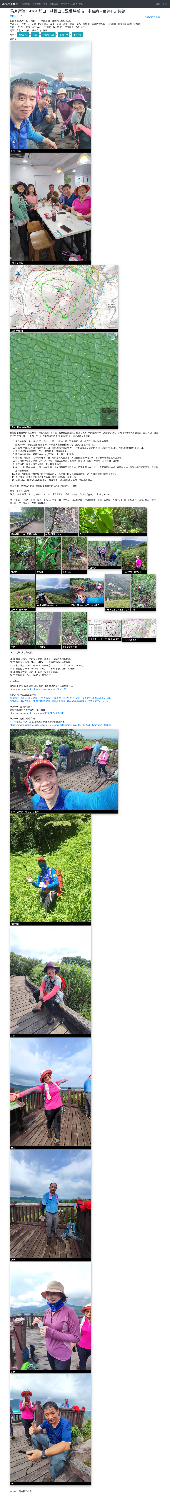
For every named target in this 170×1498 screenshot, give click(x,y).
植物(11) (63, 34)
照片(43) (23, 34)
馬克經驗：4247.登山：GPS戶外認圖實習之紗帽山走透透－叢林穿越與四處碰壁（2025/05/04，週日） (59, 701)
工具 (73, 3)
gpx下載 (77, 34)
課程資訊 (54, 3)
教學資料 (36, 3)
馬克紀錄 (26, 3)
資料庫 (64, 3)
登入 (164, 3)
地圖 (45, 3)
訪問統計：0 (16, 16)
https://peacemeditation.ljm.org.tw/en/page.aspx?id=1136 (38, 689)
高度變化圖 (48, 34)
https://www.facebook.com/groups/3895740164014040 (37, 713)
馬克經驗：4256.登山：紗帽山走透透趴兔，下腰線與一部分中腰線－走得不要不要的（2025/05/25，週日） (61, 698)
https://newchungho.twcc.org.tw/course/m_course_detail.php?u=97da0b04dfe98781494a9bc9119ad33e (60, 725)
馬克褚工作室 (10, 3)
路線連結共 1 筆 (152, 17)
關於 (81, 3)
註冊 (158, 3)
